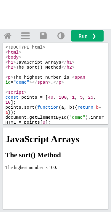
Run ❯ (87, 35)
